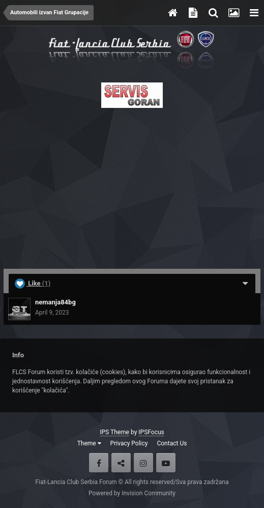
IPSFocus (151, 432)
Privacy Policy (129, 443)
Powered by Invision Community (132, 493)
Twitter (121, 462)
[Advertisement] (132, 185)
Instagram (143, 462)
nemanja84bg (55, 302)
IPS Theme (114, 432)
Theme (89, 443)
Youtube (165, 462)
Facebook (98, 462)
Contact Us (172, 443)
